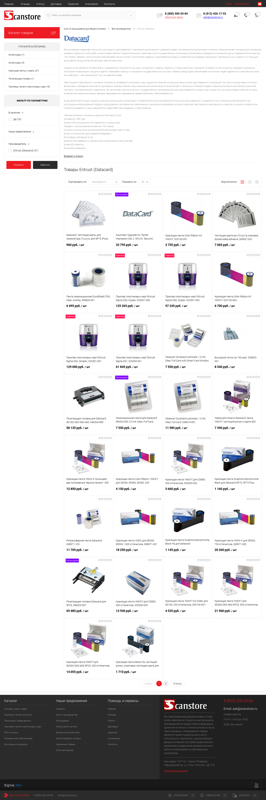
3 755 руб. (187, 247)
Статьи (40, 4)
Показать (19, 165)
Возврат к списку (73, 156)
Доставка (56, 4)
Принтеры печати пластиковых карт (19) (29, 86)
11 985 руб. (187, 430)
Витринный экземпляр (67, 732)
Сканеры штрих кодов (15, 709)
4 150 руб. (138, 491)
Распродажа (62, 720)
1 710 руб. (138, 674)
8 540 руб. (237, 369)
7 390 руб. (237, 430)
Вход (229, 3)
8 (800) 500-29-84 (43, 795)
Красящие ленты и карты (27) (24, 70)
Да (17, 119)
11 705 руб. (88, 552)
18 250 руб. (138, 552)
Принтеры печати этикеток (18, 714)
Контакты (109, 4)
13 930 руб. (138, 613)
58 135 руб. (88, 430)
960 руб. (88, 247)
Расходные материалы (16, 744)
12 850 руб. (88, 491)
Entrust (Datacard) (25, 150)
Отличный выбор (64, 750)
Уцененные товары (66, 744)
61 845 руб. (138, 369)
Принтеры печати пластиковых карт (22, 726)
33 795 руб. (138, 247)
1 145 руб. (187, 552)
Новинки (60, 709)
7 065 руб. (237, 247)
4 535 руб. (187, 613)
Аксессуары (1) (16, 54)
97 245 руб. (187, 308)
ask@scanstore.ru (213, 17)
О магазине (91, 4)
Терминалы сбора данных (17, 720)
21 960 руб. (237, 613)
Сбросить (45, 165)
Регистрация (241, 3)
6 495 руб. (88, 308)
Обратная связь (174, 17)
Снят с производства (66, 714)
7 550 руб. (187, 369)
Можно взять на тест (66, 726)
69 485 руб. (88, 613)
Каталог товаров (32, 32)
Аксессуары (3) (16, 62)
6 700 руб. (237, 308)
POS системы (11, 732)
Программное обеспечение (18, 738)
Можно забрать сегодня (68, 738)
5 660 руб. (187, 491)
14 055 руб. (88, 674)
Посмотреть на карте (176, 770)
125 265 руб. (138, 308)
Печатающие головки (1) (21, 78)
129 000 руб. (88, 369)
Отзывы (25, 4)
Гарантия (73, 4)
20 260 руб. (237, 552)
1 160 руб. (237, 491)
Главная (9, 4)
